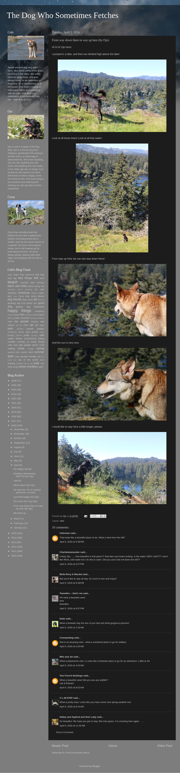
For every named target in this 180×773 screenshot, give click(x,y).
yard (41, 366)
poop (42, 332)
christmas (24, 292)
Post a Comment (64, 732)
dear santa (30, 296)
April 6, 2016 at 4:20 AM (72, 646)
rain (42, 335)
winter (22, 366)
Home (113, 745)
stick (31, 352)
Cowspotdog (67, 637)
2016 (13, 425)
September (19, 443)
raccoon (34, 335)
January (18, 527)
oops (42, 325)
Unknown (65, 533)
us (31, 363)
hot (22, 314)
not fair (19, 325)
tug (25, 363)
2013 (13, 542)
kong (13, 318)
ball (36, 277)
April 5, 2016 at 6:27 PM (72, 564)
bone (30, 286)
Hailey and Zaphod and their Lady (78, 717)
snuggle (30, 349)
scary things (37, 341)
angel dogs (18, 274)
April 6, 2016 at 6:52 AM (72, 687)
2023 (13, 394)
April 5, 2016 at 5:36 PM (72, 542)
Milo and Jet (66, 656)
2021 (13, 403)
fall (35, 299)
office (25, 325)
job (9, 318)
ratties (11, 338)
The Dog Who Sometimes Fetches (63, 15)
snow (21, 348)
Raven (19, 338)
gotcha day (23, 306)
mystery (34, 321)
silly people (25, 345)
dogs (24, 299)
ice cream (39, 314)
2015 (13, 533)
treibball (19, 363)
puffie (26, 335)
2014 (13, 537)
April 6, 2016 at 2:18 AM (72, 627)
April (16, 465)
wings (15, 367)
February (18, 523)
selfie (10, 345)
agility (10, 275)
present (19, 335)
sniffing (11, 348)
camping (28, 289)
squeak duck (14, 352)
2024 (13, 389)
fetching (12, 303)
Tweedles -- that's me (71, 593)
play (28, 332)
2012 (13, 546)
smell (41, 345)
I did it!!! (17, 480)
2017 (13, 421)
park (10, 328)
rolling (41, 338)
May (16, 460)
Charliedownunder (70, 552)
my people (21, 321)
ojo (32, 324)
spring (40, 348)
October (18, 438)
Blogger (96, 766)
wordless (32, 366)
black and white (17, 285)
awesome (29, 274)
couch (34, 293)
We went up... (20, 513)
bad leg (12, 278)
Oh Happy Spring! (22, 469)
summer (39, 351)
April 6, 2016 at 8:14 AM (72, 706)
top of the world (28, 360)
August (17, 447)
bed (32, 282)
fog (18, 303)
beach (13, 282)
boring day (39, 286)
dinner (41, 296)
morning (32, 318)
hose (16, 314)
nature (11, 325)
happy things (19, 311)
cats (42, 289)
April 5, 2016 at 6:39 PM (72, 583)
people (29, 328)
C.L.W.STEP (66, 698)
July (16, 451)
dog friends (14, 299)
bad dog (39, 274)
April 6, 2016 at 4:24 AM (72, 665)
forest (29, 303)
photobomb (12, 332)
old (36, 325)
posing (11, 335)
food (23, 303)
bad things (25, 277)
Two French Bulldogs (71, 675)
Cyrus (21, 296)
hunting (28, 315)
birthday (40, 282)
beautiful (24, 282)
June (16, 456)
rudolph (11, 341)
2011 (13, 551)
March (17, 518)
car (35, 289)
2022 (13, 398)
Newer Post (60, 745)
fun (35, 303)
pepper (40, 328)
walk (36, 363)
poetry (35, 332)
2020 (13, 407)
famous (41, 300)
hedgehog (39, 311)
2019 (13, 412)
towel (42, 360)
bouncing (11, 289)
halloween (39, 306)
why (42, 363)
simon (35, 345)
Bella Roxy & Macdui (71, 574)
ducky (30, 299)
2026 (13, 380)
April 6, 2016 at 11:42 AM (72, 725)
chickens (12, 293)
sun (11, 356)
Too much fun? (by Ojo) (25, 501)
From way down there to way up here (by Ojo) (28, 507)
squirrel (24, 352)
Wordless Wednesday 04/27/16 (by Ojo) (24, 475)
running (21, 341)
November (19, 434)
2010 (13, 555)
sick (15, 345)
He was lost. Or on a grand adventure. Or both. (27, 491)
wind (10, 366)
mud (10, 321)
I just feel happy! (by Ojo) (26, 497)
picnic (21, 332)
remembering (30, 338)
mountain (40, 318)
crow (15, 296)
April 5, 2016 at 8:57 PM (72, 608)
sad (27, 342)
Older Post (164, 745)
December (19, 429)
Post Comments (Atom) (78, 752)
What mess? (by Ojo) (24, 485)
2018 (13, 416)
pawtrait (20, 329)
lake (62, 521)
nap (42, 321)
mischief (24, 318)
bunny (20, 289)
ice (32, 315)
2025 (13, 385)
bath (42, 278)
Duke (62, 618)
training (11, 363)
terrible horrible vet (31, 356)
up (28, 363)
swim (17, 356)
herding (11, 315)
